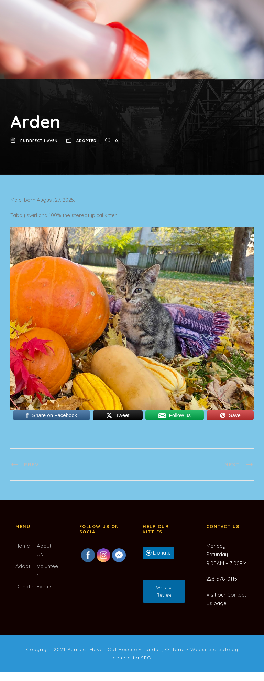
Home (22, 545)
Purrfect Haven (39, 140)
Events (45, 586)
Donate (24, 586)
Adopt (22, 566)
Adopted (86, 140)
